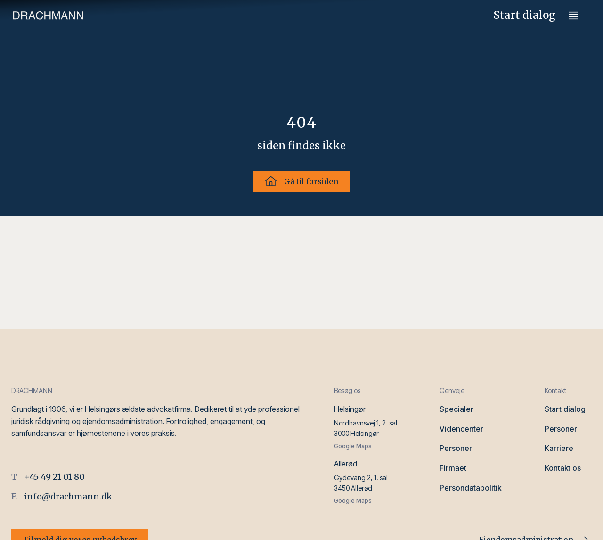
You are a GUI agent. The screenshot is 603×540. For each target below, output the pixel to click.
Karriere (559, 448)
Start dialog (524, 15)
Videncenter (461, 429)
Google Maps (353, 446)
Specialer (456, 409)
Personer (456, 448)
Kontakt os (563, 468)
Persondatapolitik (470, 487)
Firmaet (453, 468)
